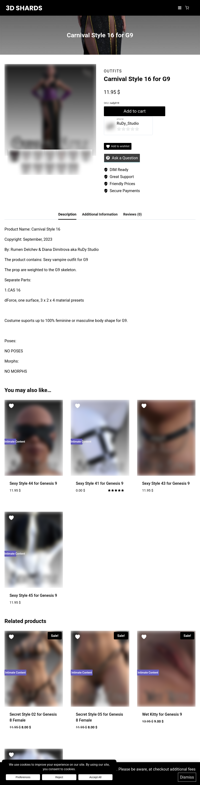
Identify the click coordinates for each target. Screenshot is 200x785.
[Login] (193, 7)
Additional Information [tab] (100, 214)
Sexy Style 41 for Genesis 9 (99, 483)
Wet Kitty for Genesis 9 (162, 714)
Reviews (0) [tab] (132, 214)
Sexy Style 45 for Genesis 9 (33, 595)
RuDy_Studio (128, 123)
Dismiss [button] (187, 777)
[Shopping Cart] (187, 8)
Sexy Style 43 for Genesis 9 (166, 483)
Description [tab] (67, 214)
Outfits (113, 71)
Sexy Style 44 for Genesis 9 (33, 483)
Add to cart (134, 111)
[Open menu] (179, 8)
